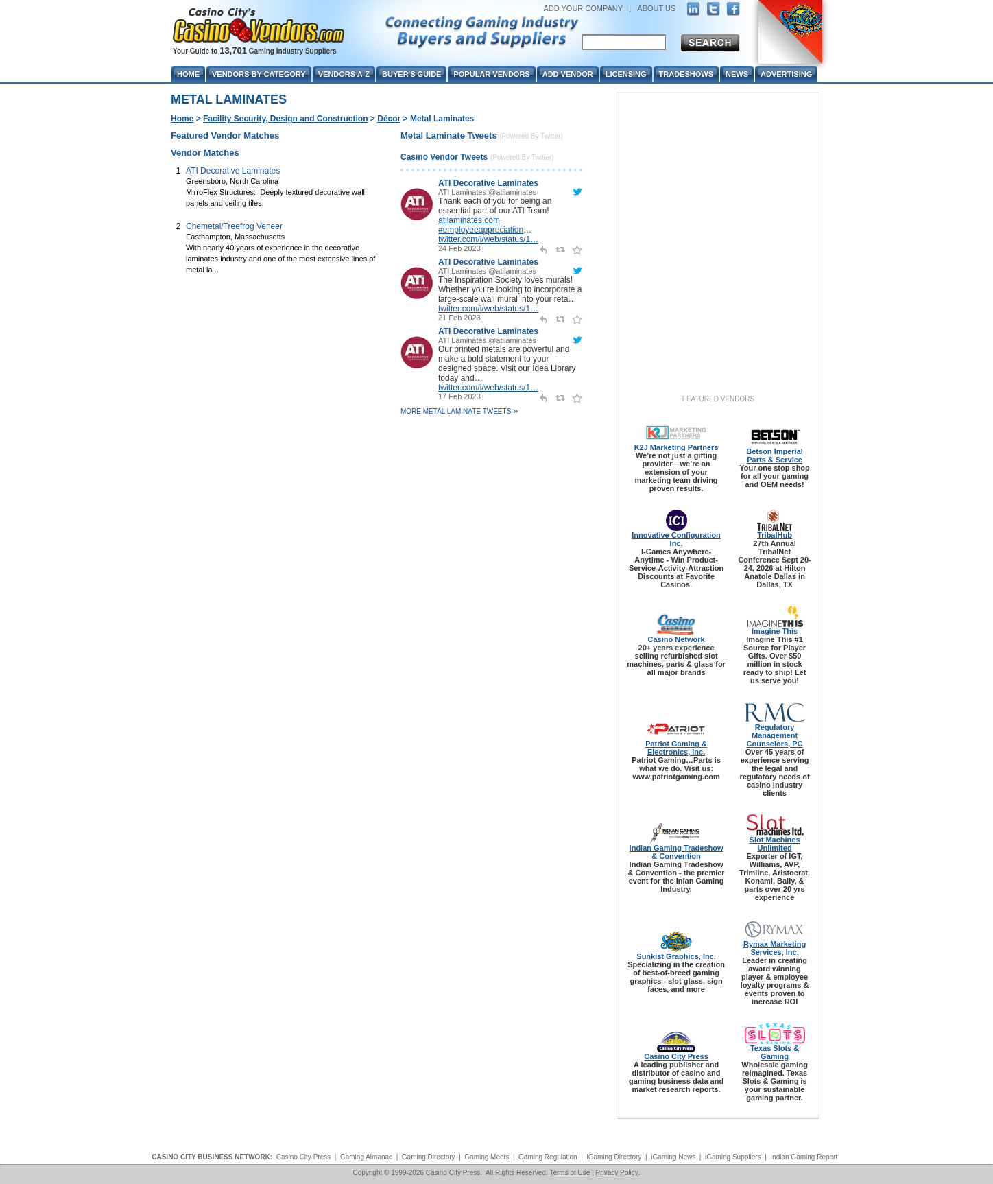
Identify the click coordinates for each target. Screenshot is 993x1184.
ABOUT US (656, 8)
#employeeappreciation (480, 230)
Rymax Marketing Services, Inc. (774, 948)
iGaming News (673, 1157)
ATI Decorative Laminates (233, 171)
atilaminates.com (469, 220)
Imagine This (775, 631)
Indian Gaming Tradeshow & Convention (676, 852)
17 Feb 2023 (459, 396)
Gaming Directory (428, 1157)
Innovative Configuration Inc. (676, 539)
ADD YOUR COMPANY (583, 8)
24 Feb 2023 (459, 248)
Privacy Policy (616, 1172)
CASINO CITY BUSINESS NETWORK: (212, 1157)
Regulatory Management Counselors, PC (775, 735)
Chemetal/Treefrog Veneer (234, 226)
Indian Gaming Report (803, 1157)
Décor (388, 118)
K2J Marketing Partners (676, 447)
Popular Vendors (491, 74)
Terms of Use (569, 1172)
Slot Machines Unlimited (775, 844)
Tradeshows (686, 74)
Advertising (786, 74)
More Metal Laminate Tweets (459, 411)
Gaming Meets (486, 1157)
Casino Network (676, 639)
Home (182, 118)
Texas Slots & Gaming (774, 1052)
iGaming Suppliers (733, 1157)
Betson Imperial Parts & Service (774, 455)
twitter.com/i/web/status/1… (488, 239)
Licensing (626, 74)
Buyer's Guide (411, 74)
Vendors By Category (259, 74)
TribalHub (774, 535)
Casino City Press (676, 1056)
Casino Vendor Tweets (444, 157)
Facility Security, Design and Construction (285, 118)
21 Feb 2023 (459, 317)
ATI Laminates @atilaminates (487, 192)
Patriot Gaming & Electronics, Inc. (676, 747)
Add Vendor (567, 74)
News (737, 74)
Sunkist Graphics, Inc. (676, 956)
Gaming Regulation (547, 1157)
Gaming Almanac (366, 1157)
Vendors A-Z (344, 74)
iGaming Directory (613, 1157)
